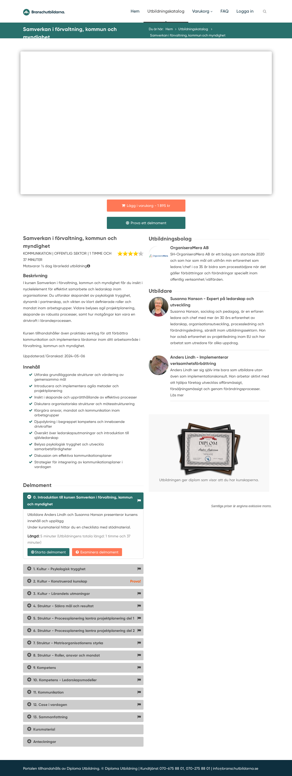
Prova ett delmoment (146, 223)
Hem (135, 11)
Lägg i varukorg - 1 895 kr (146, 205)
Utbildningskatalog (165, 11)
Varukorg (202, 11)
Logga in (245, 11)
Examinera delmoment (97, 552)
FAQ (225, 11)
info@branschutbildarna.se (235, 768)
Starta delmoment (48, 552)
